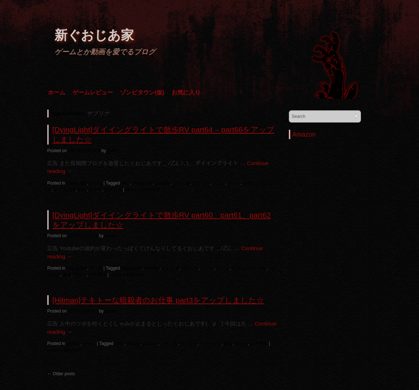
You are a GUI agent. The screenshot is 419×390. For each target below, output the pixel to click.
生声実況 (113, 189)
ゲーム (95, 183)
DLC (125, 183)
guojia (113, 150)
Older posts (61, 373)
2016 (119, 343)
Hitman (73, 343)
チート (234, 183)
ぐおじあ (181, 183)
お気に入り (186, 92)
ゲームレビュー (92, 92)
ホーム (56, 92)
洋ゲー (95, 189)
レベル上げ (65, 189)
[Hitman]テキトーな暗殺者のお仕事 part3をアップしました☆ (158, 300)
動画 (82, 189)
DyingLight (76, 183)
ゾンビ (218, 183)
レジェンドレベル (249, 268)
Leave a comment (142, 189)
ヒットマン (210, 343)
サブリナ (201, 183)
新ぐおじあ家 (94, 35)
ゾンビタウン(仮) (142, 92)
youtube (163, 183)
